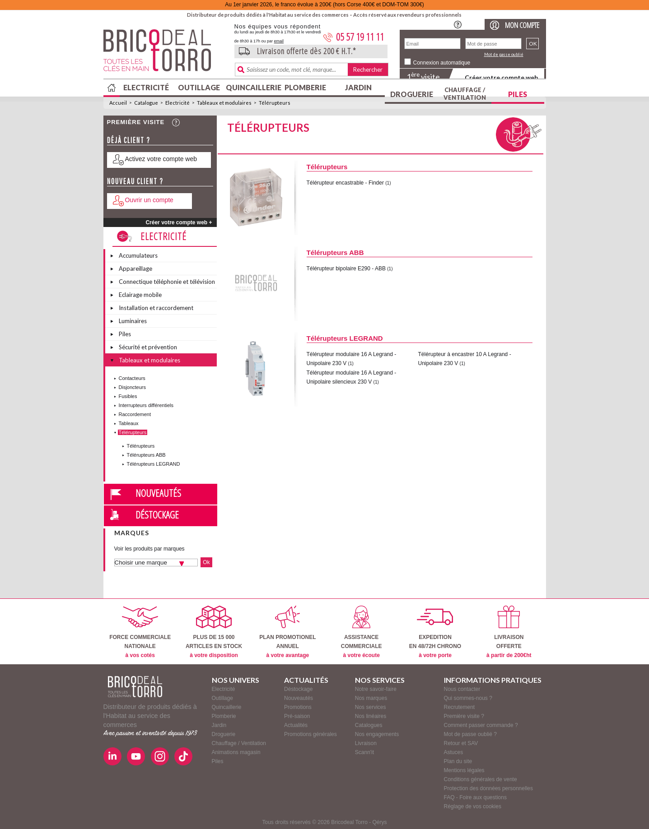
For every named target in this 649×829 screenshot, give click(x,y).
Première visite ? (464, 716)
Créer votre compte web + (178, 222)
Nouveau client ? (135, 181)
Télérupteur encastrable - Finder (345, 183)
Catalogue (146, 103)
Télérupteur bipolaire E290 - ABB (347, 268)
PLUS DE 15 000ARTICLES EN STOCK (214, 632)
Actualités (296, 725)
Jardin (358, 87)
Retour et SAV (461, 743)
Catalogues (369, 725)
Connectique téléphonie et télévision (167, 281)
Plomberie (305, 87)
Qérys (380, 822)
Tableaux (129, 423)
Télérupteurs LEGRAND (153, 464)
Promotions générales (310, 734)
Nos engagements (377, 734)
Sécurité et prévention (148, 347)
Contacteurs (132, 378)
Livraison (366, 743)
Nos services (370, 707)
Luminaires (133, 320)
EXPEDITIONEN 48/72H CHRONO (435, 632)
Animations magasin (236, 752)
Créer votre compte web (501, 77)
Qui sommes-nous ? (468, 698)
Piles (517, 94)
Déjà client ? (128, 140)
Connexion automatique (442, 63)
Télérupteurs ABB (146, 455)
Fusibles (128, 396)
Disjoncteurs (132, 387)
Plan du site (458, 761)
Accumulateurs (138, 255)
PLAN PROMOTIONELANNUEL (287, 632)
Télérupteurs (274, 103)
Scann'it (364, 752)
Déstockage (157, 514)
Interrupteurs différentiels (146, 405)
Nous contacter (462, 689)
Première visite (136, 122)
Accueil (118, 103)
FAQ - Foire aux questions (475, 797)
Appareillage (135, 268)
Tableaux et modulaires (224, 103)
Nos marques (371, 698)
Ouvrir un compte (149, 200)
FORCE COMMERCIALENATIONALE (140, 632)
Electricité (146, 87)
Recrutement (459, 707)
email (279, 41)
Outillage (199, 87)
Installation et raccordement (156, 307)
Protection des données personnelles (488, 788)
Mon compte (522, 25)
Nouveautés (158, 493)
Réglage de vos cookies (472, 806)
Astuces (453, 752)
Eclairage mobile (140, 294)
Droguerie (411, 94)
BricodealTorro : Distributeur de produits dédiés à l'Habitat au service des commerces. (165, 53)
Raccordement (135, 414)
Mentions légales (464, 770)
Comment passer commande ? (481, 725)
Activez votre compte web (161, 158)
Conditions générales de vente (480, 779)
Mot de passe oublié (503, 54)
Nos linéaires (370, 716)
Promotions (298, 707)
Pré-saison (297, 716)
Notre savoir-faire (376, 689)
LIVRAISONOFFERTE (508, 632)
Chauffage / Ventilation (465, 93)
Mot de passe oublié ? (470, 734)
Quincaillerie (252, 87)
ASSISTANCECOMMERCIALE (361, 632)
